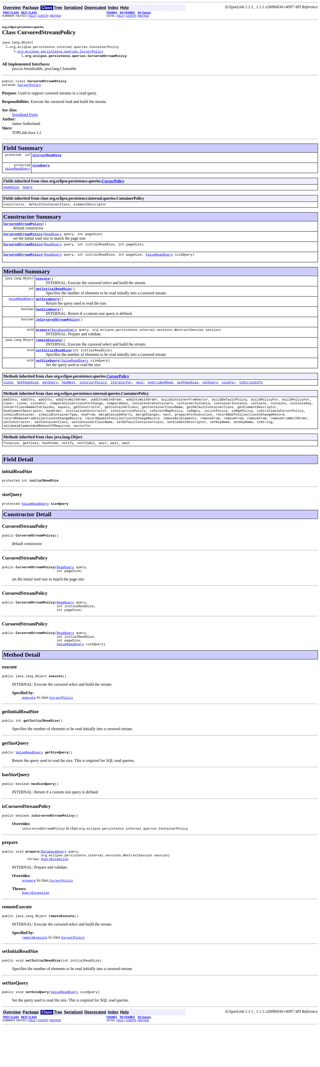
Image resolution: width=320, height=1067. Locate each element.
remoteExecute (48, 353)
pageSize (11, 191)
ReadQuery (53, 240)
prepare (43, 342)
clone (8, 398)
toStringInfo (251, 398)
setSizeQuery (47, 375)
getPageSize (27, 398)
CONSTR (43, 15)
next (140, 398)
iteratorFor (121, 398)
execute (43, 287)
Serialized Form (25, 117)
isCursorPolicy (92, 398)
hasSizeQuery (47, 320)
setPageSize (187, 398)
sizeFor (229, 398)
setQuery (210, 398)
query (27, 191)
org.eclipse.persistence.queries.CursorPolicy (60, 52)
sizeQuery (41, 169)
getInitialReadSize (53, 298)
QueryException (54, 896)
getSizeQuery (47, 309)
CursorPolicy (29, 87)
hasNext (69, 398)
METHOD (55, 15)
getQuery (50, 398)
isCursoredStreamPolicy (57, 331)
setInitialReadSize (53, 364)
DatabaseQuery (64, 342)
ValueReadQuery (17, 173)
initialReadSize (47, 158)
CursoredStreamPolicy (22, 229)
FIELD (32, 15)
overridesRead (160, 398)
